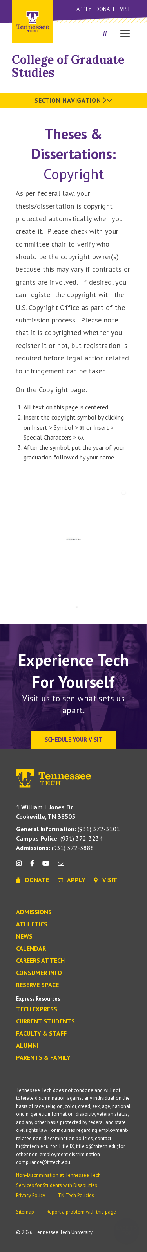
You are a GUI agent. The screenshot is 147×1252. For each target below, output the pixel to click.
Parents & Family (43, 1057)
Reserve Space (37, 985)
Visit (126, 9)
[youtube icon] (46, 866)
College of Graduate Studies (68, 66)
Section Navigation (73, 100)
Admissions (34, 912)
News (24, 936)
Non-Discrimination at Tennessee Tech (58, 1175)
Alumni (27, 1045)
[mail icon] (61, 866)
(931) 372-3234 (59, 838)
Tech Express (36, 1009)
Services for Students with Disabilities (56, 1185)
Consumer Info (39, 972)
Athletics (31, 924)
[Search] (105, 34)
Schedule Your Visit (73, 739)
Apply (83, 9)
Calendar (31, 948)
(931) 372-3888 (55, 848)
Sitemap (25, 1212)
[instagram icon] (21, 866)
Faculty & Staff (41, 1033)
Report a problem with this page (81, 1212)
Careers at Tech (40, 960)
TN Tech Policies (76, 1195)
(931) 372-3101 (68, 829)
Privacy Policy (30, 1195)
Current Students (45, 1021)
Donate (106, 9)
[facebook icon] (32, 866)
